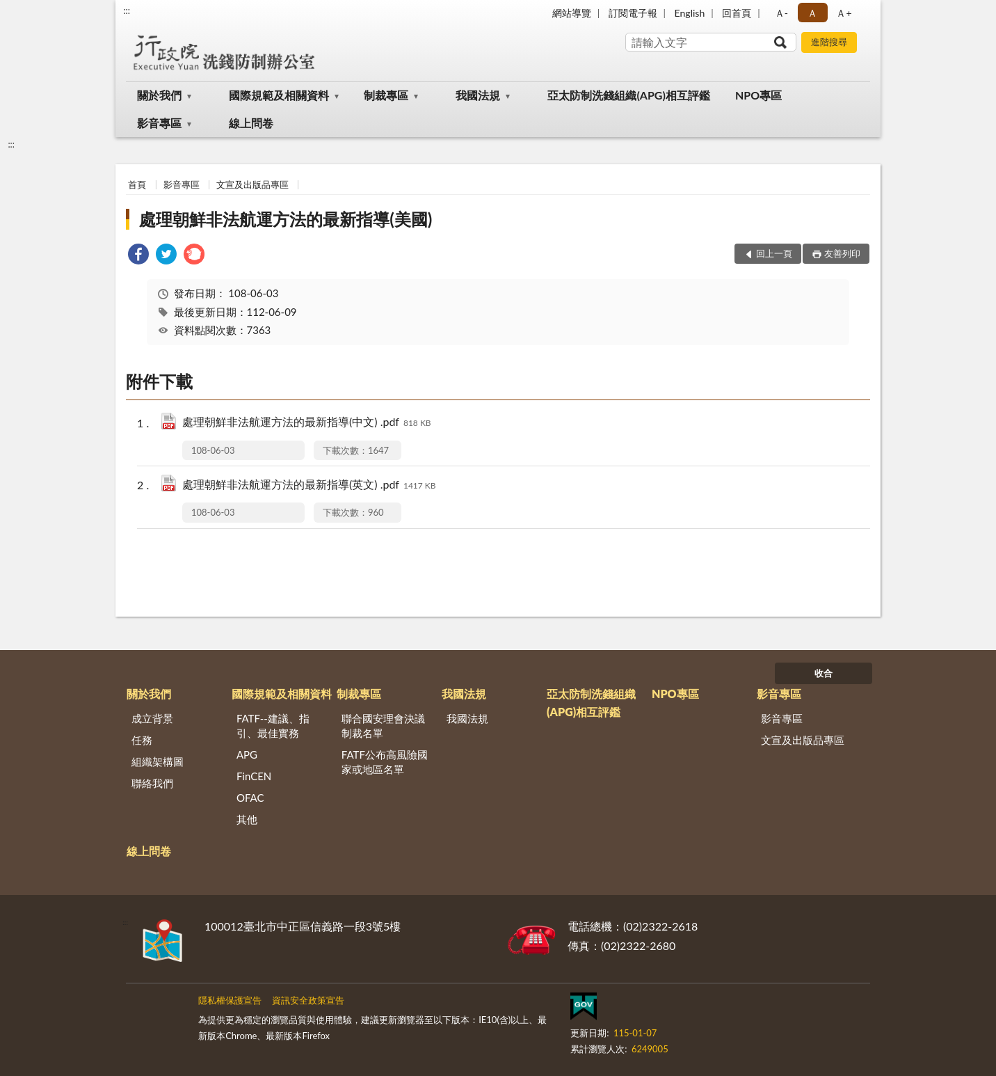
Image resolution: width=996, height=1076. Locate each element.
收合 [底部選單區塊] (823, 673)
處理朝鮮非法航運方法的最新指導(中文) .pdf (306, 423)
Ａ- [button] (781, 13)
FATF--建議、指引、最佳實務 (273, 725)
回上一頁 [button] (774, 253)
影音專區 (159, 122)
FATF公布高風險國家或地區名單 (385, 761)
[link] (138, 256)
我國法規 (478, 95)
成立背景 (152, 718)
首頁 (137, 184)
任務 (141, 740)
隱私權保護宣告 (230, 1000)
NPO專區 (758, 95)
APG (246, 754)
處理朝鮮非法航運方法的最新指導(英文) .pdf (309, 485)
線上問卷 (251, 122)
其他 (246, 819)
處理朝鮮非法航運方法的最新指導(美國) (285, 219)
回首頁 (736, 13)
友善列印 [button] (842, 253)
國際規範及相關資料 (279, 95)
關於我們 (159, 95)
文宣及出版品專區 (252, 184)
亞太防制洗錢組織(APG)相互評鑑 (628, 95)
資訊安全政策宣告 (308, 1000)
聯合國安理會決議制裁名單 (383, 725)
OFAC (250, 797)
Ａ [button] (812, 13)
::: (126, 10)
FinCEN (253, 776)
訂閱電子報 (633, 13)
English (690, 13)
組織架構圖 (157, 761)
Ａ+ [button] (843, 13)
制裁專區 (386, 95)
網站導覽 (571, 13)
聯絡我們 (152, 783)
